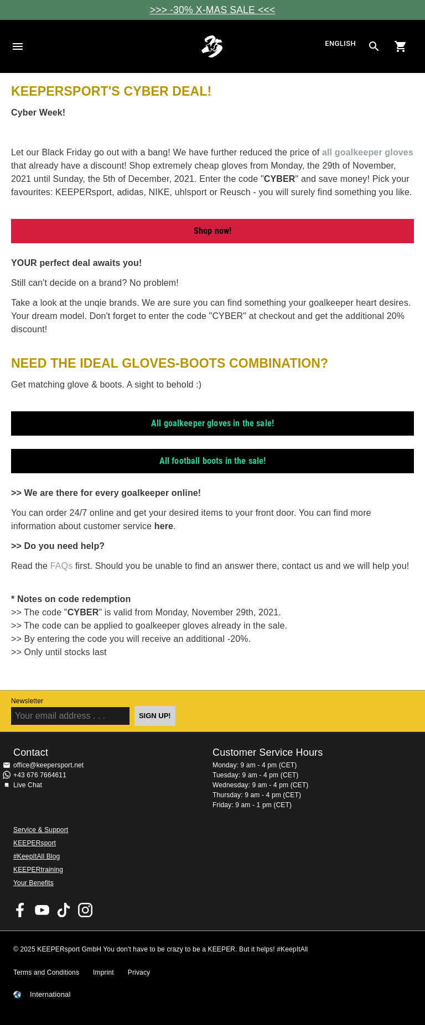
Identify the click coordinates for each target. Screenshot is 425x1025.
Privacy (139, 972)
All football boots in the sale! (212, 461)
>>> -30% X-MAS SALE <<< (212, 9)
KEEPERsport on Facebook (20, 910)
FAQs (62, 566)
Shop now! (212, 231)
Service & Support (40, 830)
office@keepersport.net (48, 765)
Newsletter (27, 701)
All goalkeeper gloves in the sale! (212, 423)
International (50, 994)
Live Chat (27, 785)
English (340, 44)
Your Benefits (33, 883)
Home (212, 46)
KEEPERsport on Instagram (85, 910)
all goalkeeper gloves (367, 152)
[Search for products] (374, 46)
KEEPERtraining (38, 870)
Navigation (17, 46)
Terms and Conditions (46, 972)
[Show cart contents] (401, 46)
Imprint (103, 972)
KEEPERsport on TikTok (63, 910)
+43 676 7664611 (39, 775)
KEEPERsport (34, 843)
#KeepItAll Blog (36, 856)
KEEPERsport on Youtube (42, 910)
